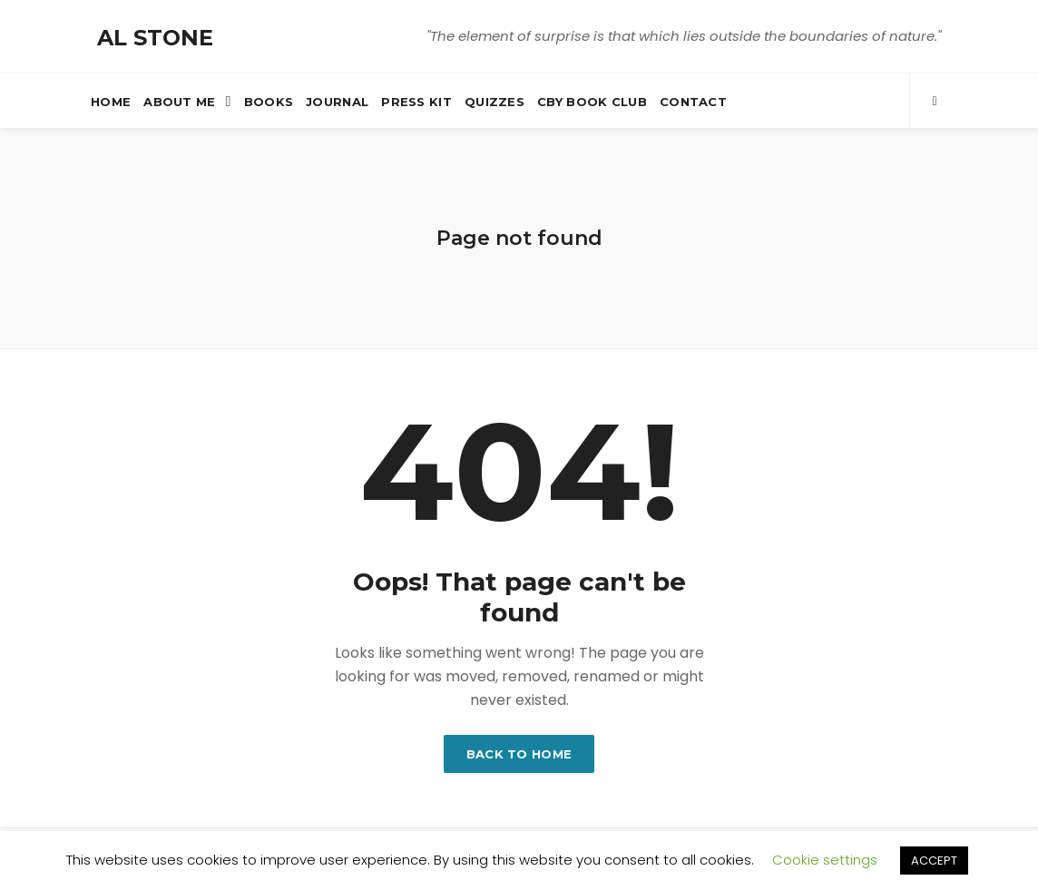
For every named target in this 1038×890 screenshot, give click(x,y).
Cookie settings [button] (824, 859)
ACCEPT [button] (934, 860)
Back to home (519, 754)
